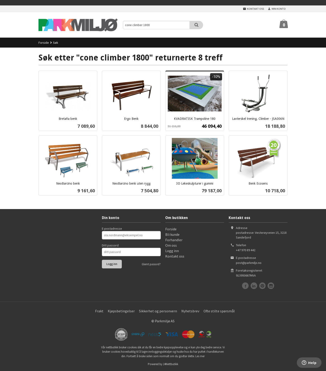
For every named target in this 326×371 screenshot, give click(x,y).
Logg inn (172, 250)
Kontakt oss (174, 256)
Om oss (171, 245)
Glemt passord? (151, 264)
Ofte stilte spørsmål (219, 311)
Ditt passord (110, 245)
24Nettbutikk (170, 364)
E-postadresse (112, 228)
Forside (43, 43)
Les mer (200, 356)
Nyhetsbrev (190, 311)
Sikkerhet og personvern (158, 311)
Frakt (99, 311)
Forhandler (173, 240)
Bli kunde (172, 234)
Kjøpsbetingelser (121, 311)
